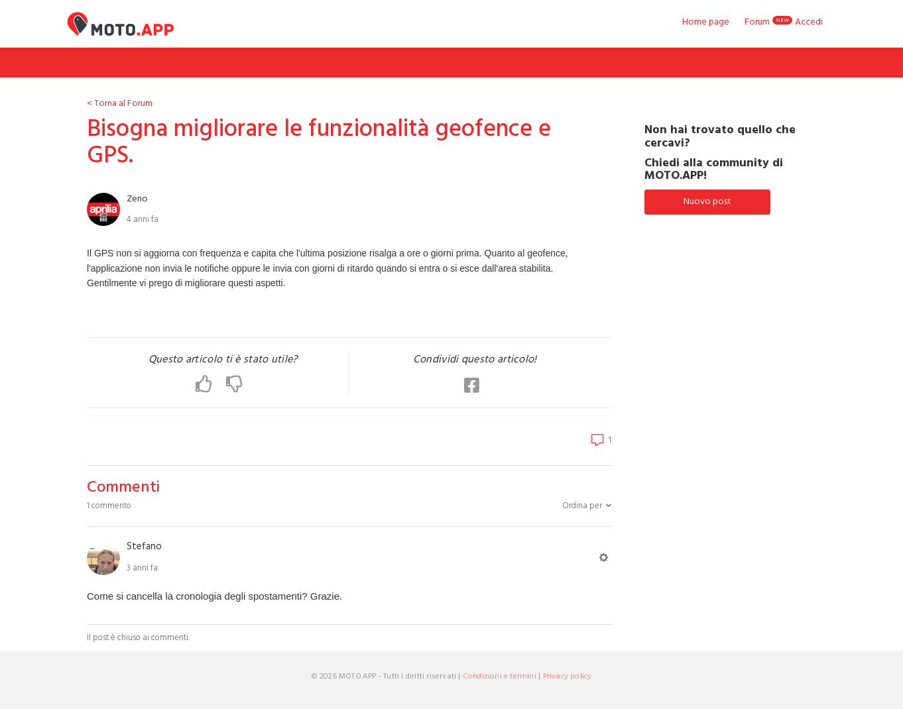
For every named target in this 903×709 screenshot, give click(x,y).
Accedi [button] (809, 22)
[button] (211, 385)
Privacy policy (567, 676)
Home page (705, 22)
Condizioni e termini (499, 676)
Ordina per (582, 506)
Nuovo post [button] (707, 201)
